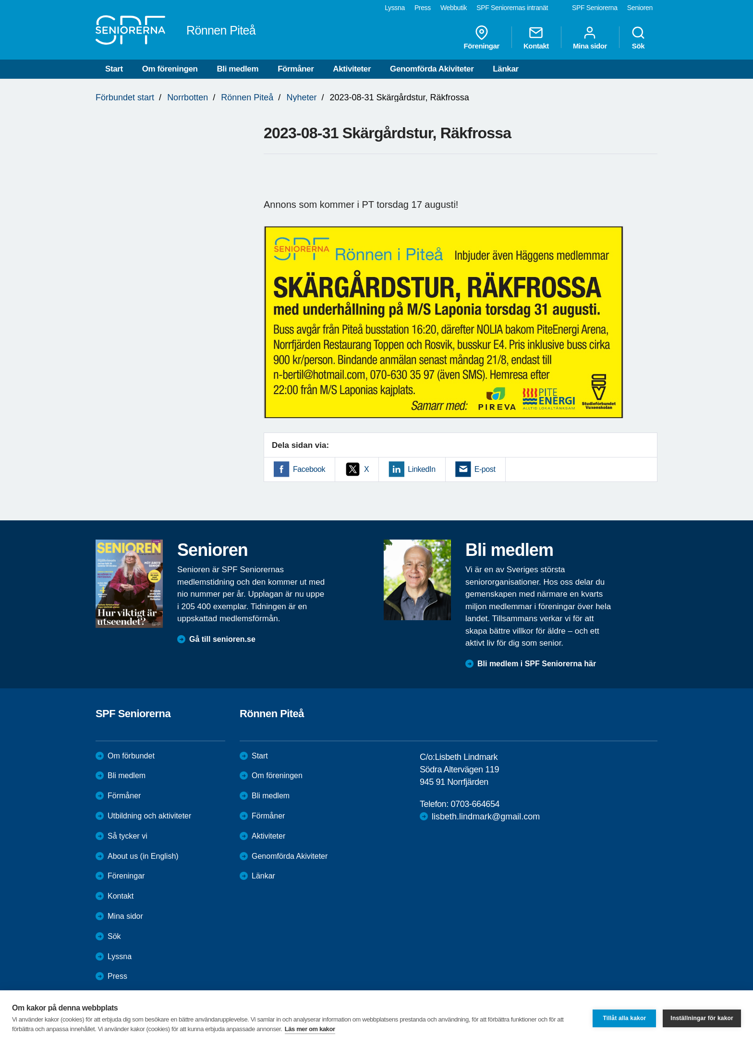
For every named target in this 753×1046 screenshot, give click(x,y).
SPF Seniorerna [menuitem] (595, 8)
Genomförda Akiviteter (432, 68)
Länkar (505, 68)
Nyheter (301, 97)
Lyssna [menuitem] (395, 8)
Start (114, 68)
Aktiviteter (352, 68)
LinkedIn (421, 469)
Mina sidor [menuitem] (590, 37)
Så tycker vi (127, 836)
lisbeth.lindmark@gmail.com (486, 816)
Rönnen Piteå (247, 97)
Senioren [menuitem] (640, 8)
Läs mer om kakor (310, 1029)
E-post (485, 469)
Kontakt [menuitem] (536, 37)
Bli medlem (237, 68)
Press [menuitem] (422, 8)
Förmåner (296, 68)
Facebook (309, 469)
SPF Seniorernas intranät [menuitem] (512, 8)
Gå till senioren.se (222, 639)
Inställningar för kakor (701, 1018)
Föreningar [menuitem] (481, 37)
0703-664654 (474, 804)
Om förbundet (131, 756)
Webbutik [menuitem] (453, 8)
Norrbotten (187, 97)
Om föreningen (170, 68)
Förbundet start (125, 97)
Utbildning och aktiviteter (149, 816)
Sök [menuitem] (638, 37)
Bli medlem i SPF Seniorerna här (536, 664)
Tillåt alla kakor (624, 1018)
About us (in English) (143, 856)
